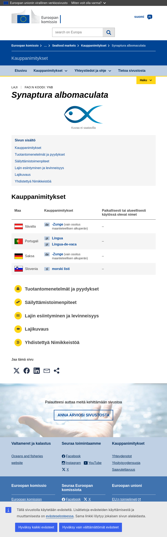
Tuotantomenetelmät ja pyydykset (40, 154)
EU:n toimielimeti (124, 499)
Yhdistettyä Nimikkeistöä (33, 181)
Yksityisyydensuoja (126, 463)
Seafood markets (64, 45)
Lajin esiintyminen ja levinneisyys (39, 168)
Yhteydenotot (122, 456)
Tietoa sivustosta (131, 70)
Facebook (71, 499)
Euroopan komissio (25, 45)
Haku (109, 32)
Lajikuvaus (23, 174)
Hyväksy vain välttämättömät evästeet (90, 527)
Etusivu (21, 70)
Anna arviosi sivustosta (84, 415)
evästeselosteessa (60, 516)
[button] (16, 370)
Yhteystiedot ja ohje (90, 70)
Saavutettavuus (123, 469)
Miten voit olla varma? (88, 3)
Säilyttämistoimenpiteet (32, 161)
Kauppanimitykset (93, 45)
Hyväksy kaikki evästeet (36, 527)
